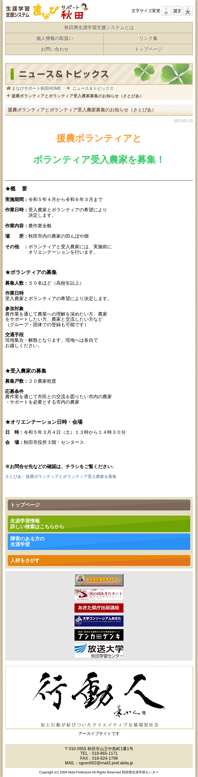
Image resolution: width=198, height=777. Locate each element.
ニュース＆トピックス (93, 88)
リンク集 (148, 38)
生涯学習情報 (37, 523)
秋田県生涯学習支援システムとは (99, 27)
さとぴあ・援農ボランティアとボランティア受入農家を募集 (61, 476)
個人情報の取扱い (54, 38)
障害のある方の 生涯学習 (27, 541)
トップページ (148, 49)
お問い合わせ (55, 49)
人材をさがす (25, 560)
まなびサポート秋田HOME (36, 88)
